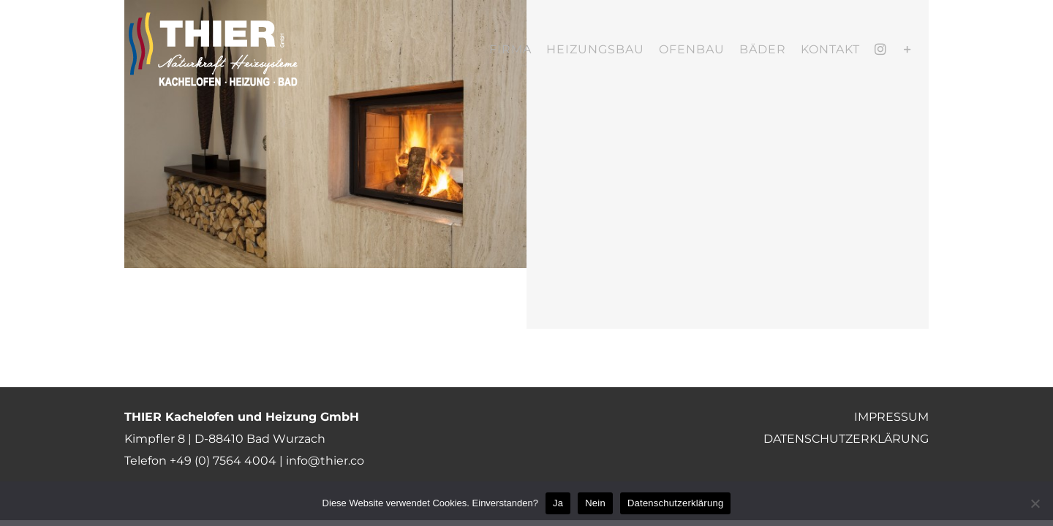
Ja (558, 503)
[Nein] (1034, 503)
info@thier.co (325, 461)
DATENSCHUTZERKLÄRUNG (846, 439)
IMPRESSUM (891, 417)
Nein (595, 503)
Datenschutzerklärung (675, 503)
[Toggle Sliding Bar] (922, 49)
